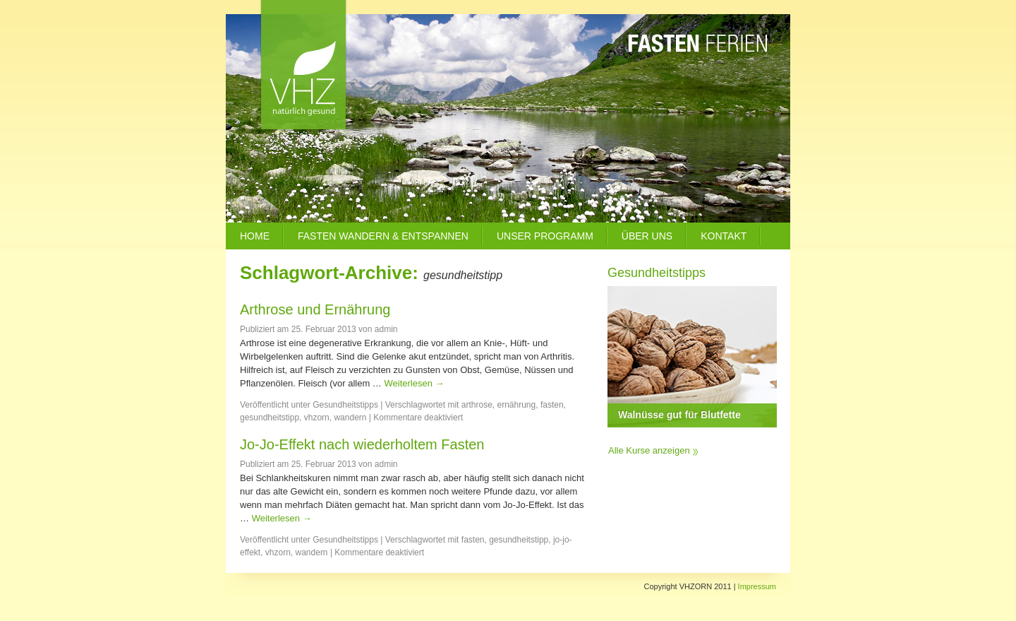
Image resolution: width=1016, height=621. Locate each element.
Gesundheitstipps (345, 405)
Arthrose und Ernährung (315, 309)
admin (386, 329)
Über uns (647, 236)
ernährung (516, 405)
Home (255, 236)
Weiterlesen (414, 383)
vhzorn (316, 417)
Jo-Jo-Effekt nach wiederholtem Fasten (362, 444)
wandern (350, 417)
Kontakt (723, 236)
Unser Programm (545, 236)
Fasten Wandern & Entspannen (383, 236)
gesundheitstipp (269, 417)
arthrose (476, 405)
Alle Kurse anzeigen (649, 450)
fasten (552, 405)
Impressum (757, 586)
